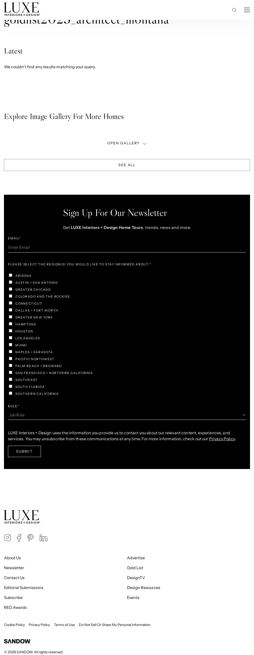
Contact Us (14, 577)
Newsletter (14, 567)
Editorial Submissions (23, 587)
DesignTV (136, 577)
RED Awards (15, 607)
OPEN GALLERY (127, 143)
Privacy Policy (39, 625)
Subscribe (13, 597)
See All (127, 165)
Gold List (135, 567)
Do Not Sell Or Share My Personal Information (114, 625)
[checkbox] (127, 335)
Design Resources (143, 587)
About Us (12, 557)
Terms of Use (64, 625)
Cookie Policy (14, 625)
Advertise (136, 557)
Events (133, 597)
